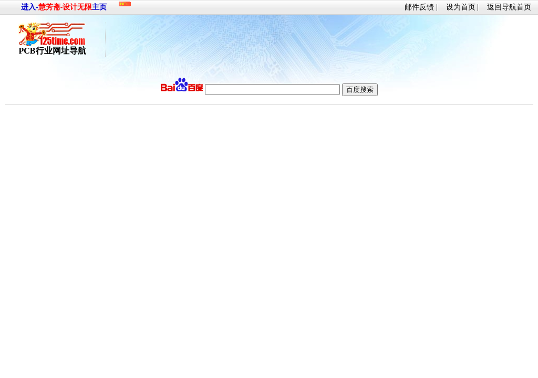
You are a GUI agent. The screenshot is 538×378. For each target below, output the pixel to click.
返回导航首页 (509, 7)
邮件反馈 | (421, 7)
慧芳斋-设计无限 (65, 7)
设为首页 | (462, 7)
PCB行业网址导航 (52, 46)
